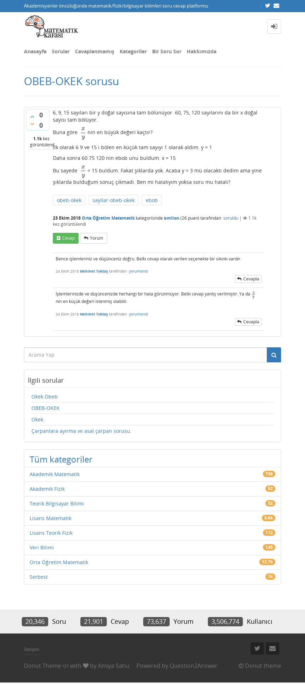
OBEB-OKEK (45, 408)
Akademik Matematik (55, 474)
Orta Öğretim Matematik (108, 218)
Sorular (61, 51)
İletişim (31, 649)
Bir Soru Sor (166, 51)
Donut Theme (42, 666)
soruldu (230, 218)
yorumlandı (138, 271)
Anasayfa (35, 51)
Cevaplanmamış (94, 51)
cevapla (251, 279)
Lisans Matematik (50, 518)
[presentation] (82, 132)
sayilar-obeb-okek (113, 200)
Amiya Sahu (113, 666)
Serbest (39, 576)
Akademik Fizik (47, 488)
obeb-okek (69, 200)
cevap (68, 238)
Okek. (38, 419)
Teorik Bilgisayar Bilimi (57, 503)
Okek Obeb (44, 396)
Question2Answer (194, 666)
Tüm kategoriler (61, 459)
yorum (96, 238)
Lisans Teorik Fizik (51, 532)
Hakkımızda (201, 51)
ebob (152, 200)
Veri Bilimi (42, 547)
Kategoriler (133, 51)
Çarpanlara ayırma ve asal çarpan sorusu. (81, 430)
